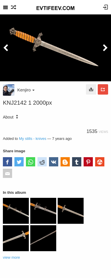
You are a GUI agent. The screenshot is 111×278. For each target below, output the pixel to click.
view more (11, 257)
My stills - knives (32, 138)
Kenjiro (26, 89)
